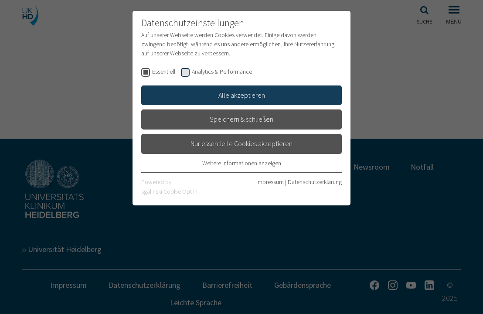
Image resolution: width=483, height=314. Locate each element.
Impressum (270, 182)
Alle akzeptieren (241, 95)
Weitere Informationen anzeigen (241, 163)
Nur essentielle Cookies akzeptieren (241, 143)
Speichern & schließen (241, 119)
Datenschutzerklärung (315, 182)
